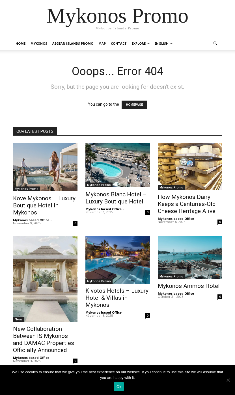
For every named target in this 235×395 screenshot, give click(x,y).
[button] (215, 43)
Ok (119, 387)
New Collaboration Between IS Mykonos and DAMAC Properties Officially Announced (43, 339)
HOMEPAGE (134, 105)
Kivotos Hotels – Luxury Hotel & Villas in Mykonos (116, 297)
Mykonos (39, 43)
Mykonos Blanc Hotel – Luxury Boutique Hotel (116, 198)
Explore (141, 43)
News (19, 319)
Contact (119, 43)
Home (20, 43)
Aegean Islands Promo (72, 43)
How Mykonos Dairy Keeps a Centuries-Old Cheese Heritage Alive (187, 204)
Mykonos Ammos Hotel (189, 286)
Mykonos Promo (26, 189)
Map (102, 43)
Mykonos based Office (31, 220)
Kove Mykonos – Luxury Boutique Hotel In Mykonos (44, 205)
